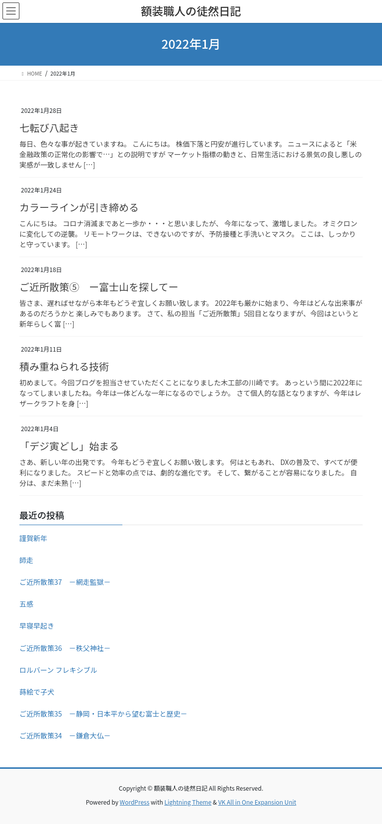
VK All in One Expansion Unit (257, 802)
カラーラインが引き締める (79, 207)
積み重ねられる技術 (64, 366)
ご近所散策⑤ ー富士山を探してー (98, 286)
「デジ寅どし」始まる (69, 446)
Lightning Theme (187, 802)
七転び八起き (49, 127)
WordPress (135, 802)
